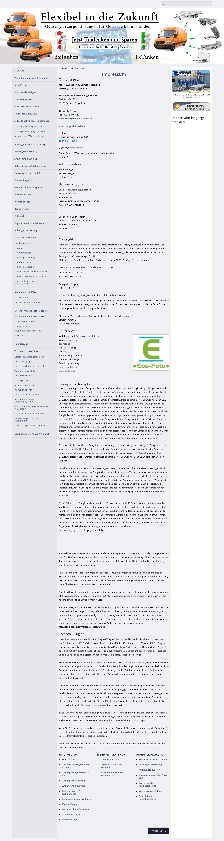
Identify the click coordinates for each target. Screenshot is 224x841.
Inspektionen (20, 326)
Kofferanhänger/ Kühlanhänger (30, 165)
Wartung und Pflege (23, 390)
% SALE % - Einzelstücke (26, 106)
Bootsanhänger (22, 208)
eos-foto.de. (65, 248)
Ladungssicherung (26, 257)
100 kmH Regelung (23, 375)
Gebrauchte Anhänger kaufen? (29, 357)
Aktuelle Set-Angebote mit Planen (32, 120)
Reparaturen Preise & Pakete (29, 223)
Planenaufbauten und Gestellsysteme (24, 282)
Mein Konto (20, 85)
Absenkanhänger (23, 194)
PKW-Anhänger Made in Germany (30, 425)
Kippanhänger (21, 180)
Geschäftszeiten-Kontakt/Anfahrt (31, 433)
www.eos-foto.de (90, 336)
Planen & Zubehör (26, 267)
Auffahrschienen (25, 262)
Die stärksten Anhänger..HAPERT (30, 413)
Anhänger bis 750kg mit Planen (29, 126)
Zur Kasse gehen (23, 99)
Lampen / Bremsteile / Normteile (30, 276)
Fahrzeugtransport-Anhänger (29, 173)
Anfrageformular (22, 297)
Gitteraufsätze (24, 252)
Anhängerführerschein (25, 385)
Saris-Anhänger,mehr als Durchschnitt (26, 419)
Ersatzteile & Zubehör (25, 237)
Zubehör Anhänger (23, 243)
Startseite (19, 70)
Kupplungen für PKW (25, 291)
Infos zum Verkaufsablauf (26, 394)
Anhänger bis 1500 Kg (25, 151)
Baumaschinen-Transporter (28, 187)
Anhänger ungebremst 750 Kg (29, 144)
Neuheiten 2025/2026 (25, 113)
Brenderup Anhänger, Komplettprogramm (24, 400)
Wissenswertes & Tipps (26, 351)
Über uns (18, 335)
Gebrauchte (20, 216)
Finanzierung (21, 343)
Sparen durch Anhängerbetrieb (29, 366)
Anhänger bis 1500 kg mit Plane (29, 131)
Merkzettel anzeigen (25, 92)
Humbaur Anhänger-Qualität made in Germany (31, 407)
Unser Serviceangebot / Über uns (31, 310)
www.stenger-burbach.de (72, 126)
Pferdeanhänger (22, 201)
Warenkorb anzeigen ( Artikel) (30, 77)
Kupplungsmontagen (24, 321)
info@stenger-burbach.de (79, 118)
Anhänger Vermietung (25, 230)
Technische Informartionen (27, 302)
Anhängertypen (21, 380)
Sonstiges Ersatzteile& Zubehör (32, 271)
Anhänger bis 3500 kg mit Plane (29, 136)
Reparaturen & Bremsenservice (29, 316)
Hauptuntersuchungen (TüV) (28, 330)
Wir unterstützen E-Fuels (26, 371)
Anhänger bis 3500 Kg (25, 158)
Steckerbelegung (22, 361)
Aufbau (20, 248)
